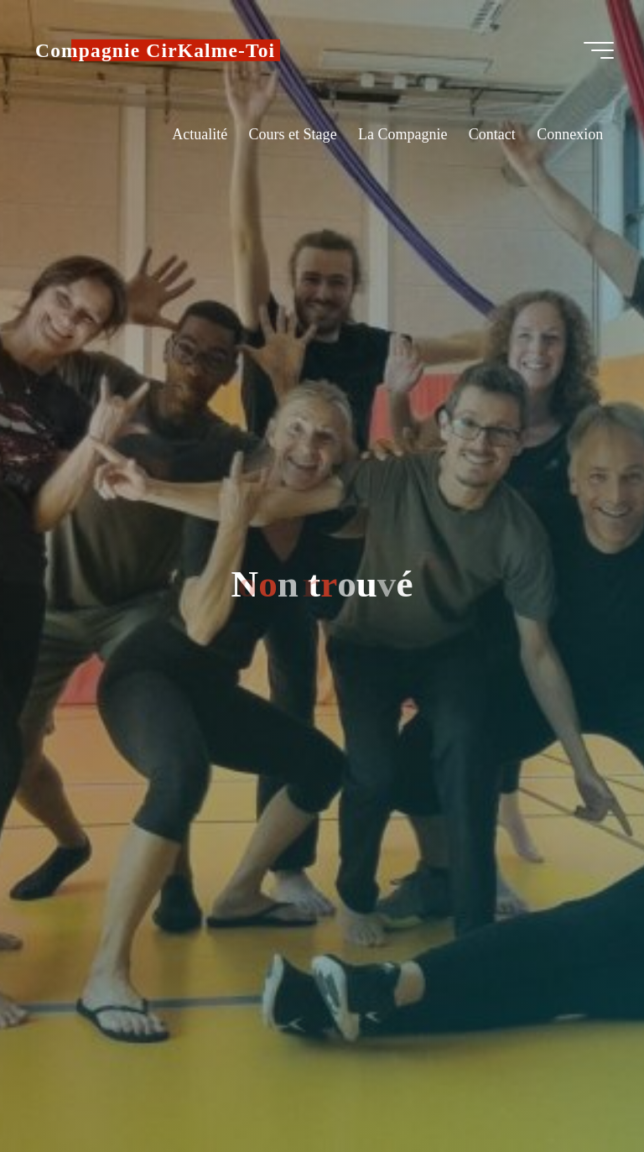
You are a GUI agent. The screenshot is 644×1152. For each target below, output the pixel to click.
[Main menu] (599, 50)
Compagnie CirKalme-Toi (155, 50)
